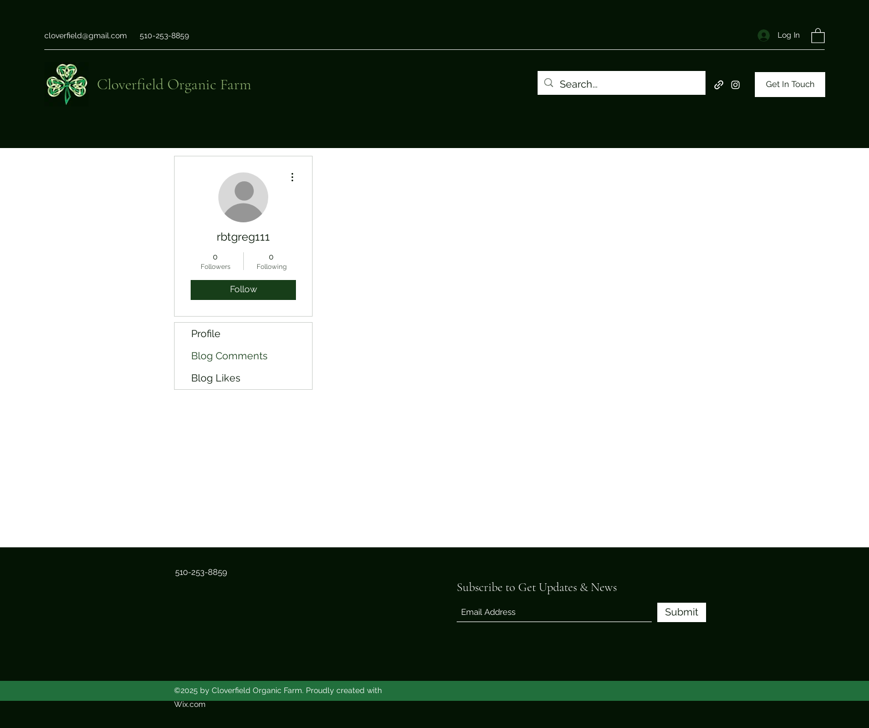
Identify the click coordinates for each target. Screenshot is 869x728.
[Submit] (681, 612)
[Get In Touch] (790, 84)
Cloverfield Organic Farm (174, 84)
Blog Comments (229, 356)
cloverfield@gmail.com (85, 35)
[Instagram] (735, 84)
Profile (206, 333)
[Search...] (621, 84)
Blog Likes (216, 378)
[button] (818, 35)
